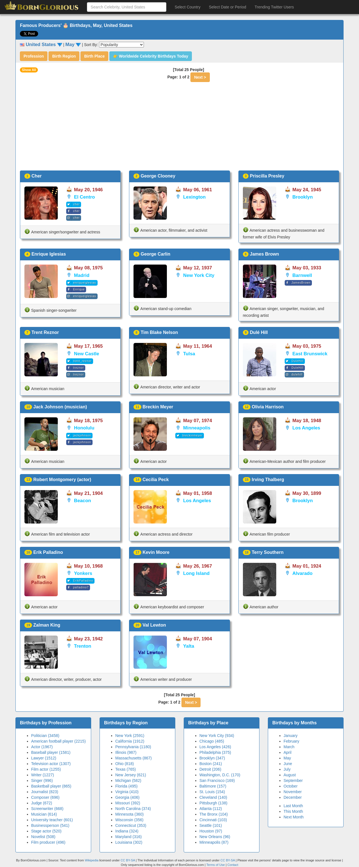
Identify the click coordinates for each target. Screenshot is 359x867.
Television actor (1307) (51, 763)
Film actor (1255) (46, 769)
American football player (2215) (58, 741)
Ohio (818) (124, 763)
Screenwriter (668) (47, 808)
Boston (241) (210, 763)
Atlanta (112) (210, 808)
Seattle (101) (210, 825)
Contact (232, 864)
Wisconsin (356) (129, 820)
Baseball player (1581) (50, 752)
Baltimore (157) (212, 786)
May (287, 758)
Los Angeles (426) (215, 747)
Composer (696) (45, 797)
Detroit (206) (210, 769)
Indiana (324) (127, 831)
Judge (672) (41, 803)
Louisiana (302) (128, 842)
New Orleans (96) (214, 836)
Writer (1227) (42, 775)
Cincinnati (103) (213, 820)
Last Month (293, 806)
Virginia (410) (127, 791)
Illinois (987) (125, 752)
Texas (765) (125, 769)
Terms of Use (216, 864)
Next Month (294, 817)
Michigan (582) (128, 780)
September (293, 780)
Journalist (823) (44, 791)
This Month (293, 811)
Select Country (188, 7)
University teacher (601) (52, 820)
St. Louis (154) (212, 791)
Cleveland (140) (213, 797)
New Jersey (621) (130, 775)
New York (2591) (129, 735)
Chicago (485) (211, 741)
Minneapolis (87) (214, 842)
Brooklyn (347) (212, 758)
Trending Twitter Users (274, 7)
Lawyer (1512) (43, 758)
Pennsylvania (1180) (133, 747)
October (291, 786)
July (287, 769)
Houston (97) (210, 831)
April (287, 752)
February (291, 741)
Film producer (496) (48, 842)
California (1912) (129, 741)
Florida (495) (126, 786)
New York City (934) (216, 735)
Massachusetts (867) (133, 758)
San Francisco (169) (217, 780)
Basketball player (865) (51, 786)
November (293, 791)
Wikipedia (91, 860)
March (289, 747)
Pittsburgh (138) (213, 803)
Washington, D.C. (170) (219, 775)
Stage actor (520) (46, 831)
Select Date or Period (227, 7)
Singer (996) (42, 780)
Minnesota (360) (129, 814)
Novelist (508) (43, 836)
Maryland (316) (128, 836)
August (290, 775)
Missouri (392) (127, 803)
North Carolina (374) (133, 808)
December (293, 797)
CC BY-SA (128, 860)
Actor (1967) (42, 747)
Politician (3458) (45, 735)
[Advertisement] (179, 128)
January (291, 735)
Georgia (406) (127, 797)
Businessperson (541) (50, 825)
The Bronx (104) (213, 814)
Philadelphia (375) (215, 752)
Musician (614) (44, 814)
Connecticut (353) (130, 825)
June (288, 763)
